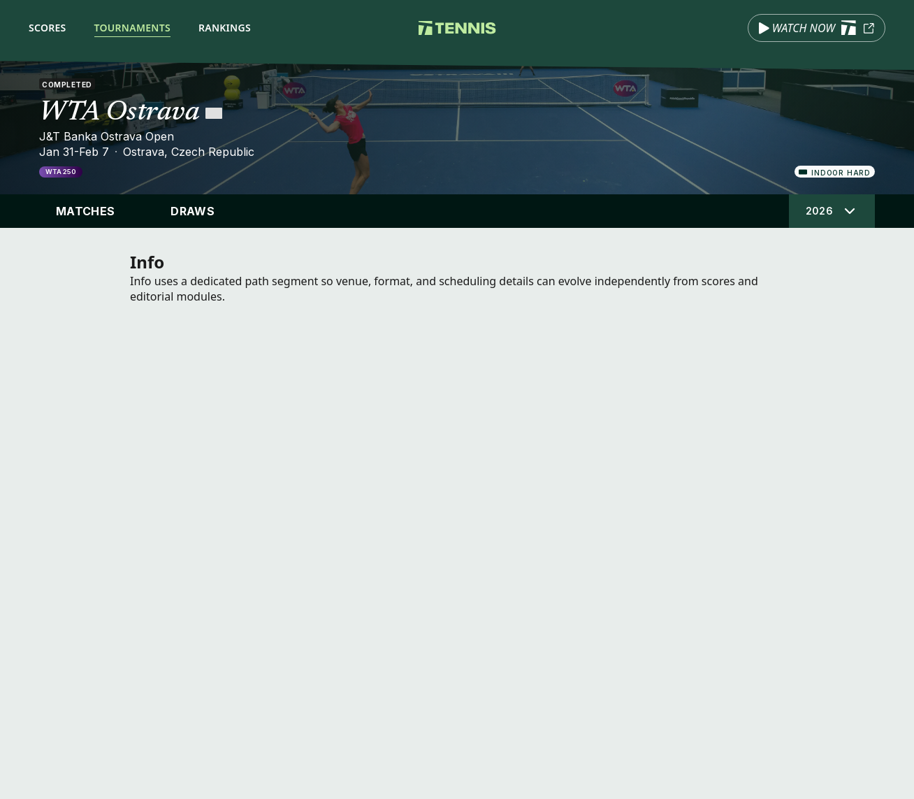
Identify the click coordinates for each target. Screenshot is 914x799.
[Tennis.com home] (457, 28)
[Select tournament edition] (832, 211)
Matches (85, 211)
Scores (47, 27)
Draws (193, 211)
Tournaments (132, 27)
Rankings (224, 27)
